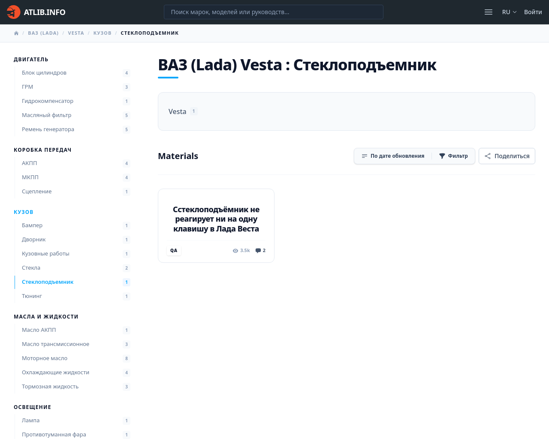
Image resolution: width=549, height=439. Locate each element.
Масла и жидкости (46, 316)
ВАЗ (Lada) (43, 33)
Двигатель (31, 59)
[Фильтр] (453, 156)
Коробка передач (43, 150)
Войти (533, 12)
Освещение (32, 407)
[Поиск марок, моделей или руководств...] (273, 12)
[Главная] (36, 12)
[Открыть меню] (488, 12)
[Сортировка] (393, 156)
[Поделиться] (507, 156)
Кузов (103, 33)
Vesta (76, 33)
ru (509, 12)
